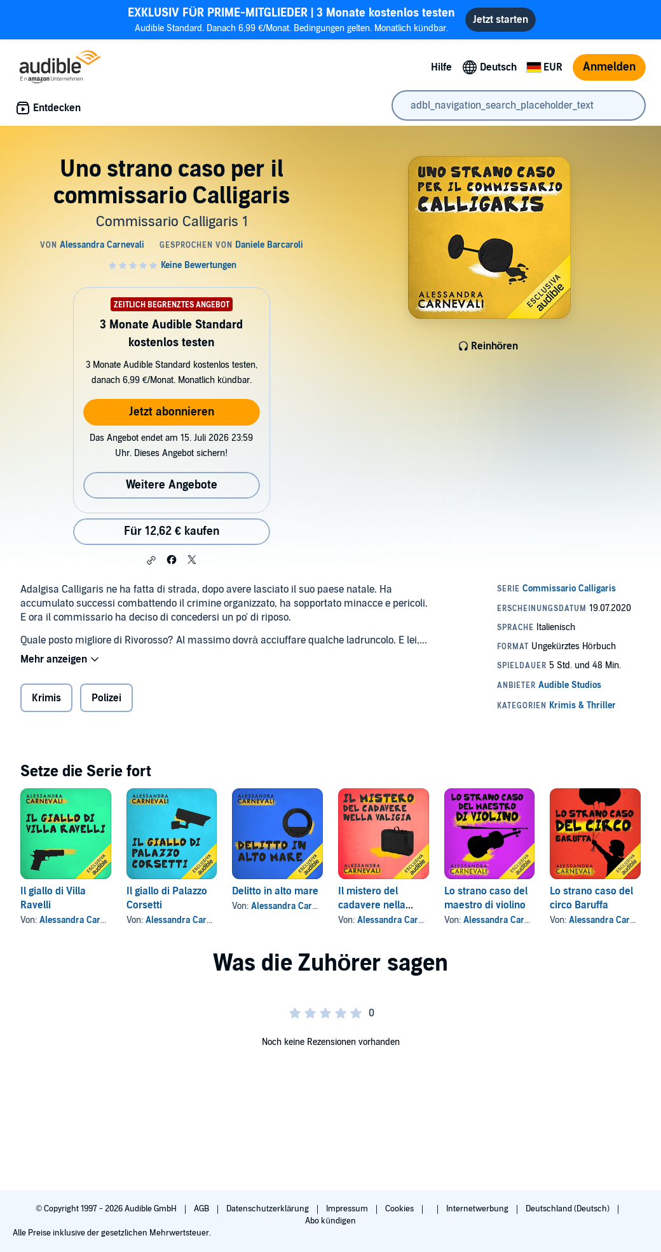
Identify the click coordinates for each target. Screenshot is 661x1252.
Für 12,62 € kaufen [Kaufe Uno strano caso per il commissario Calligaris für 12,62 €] (171, 531)
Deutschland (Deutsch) (568, 1209)
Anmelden (609, 67)
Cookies (400, 1209)
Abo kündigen (330, 1221)
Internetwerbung (478, 1209)
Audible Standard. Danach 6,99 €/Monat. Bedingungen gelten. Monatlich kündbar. (291, 19)
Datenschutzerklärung (268, 1209)
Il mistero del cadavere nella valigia (371, 905)
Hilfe (441, 67)
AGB (202, 1209)
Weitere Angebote (171, 485)
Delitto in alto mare (275, 891)
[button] (151, 560)
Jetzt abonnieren (171, 412)
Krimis (46, 698)
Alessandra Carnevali (81, 920)
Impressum (348, 1209)
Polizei (106, 698)
